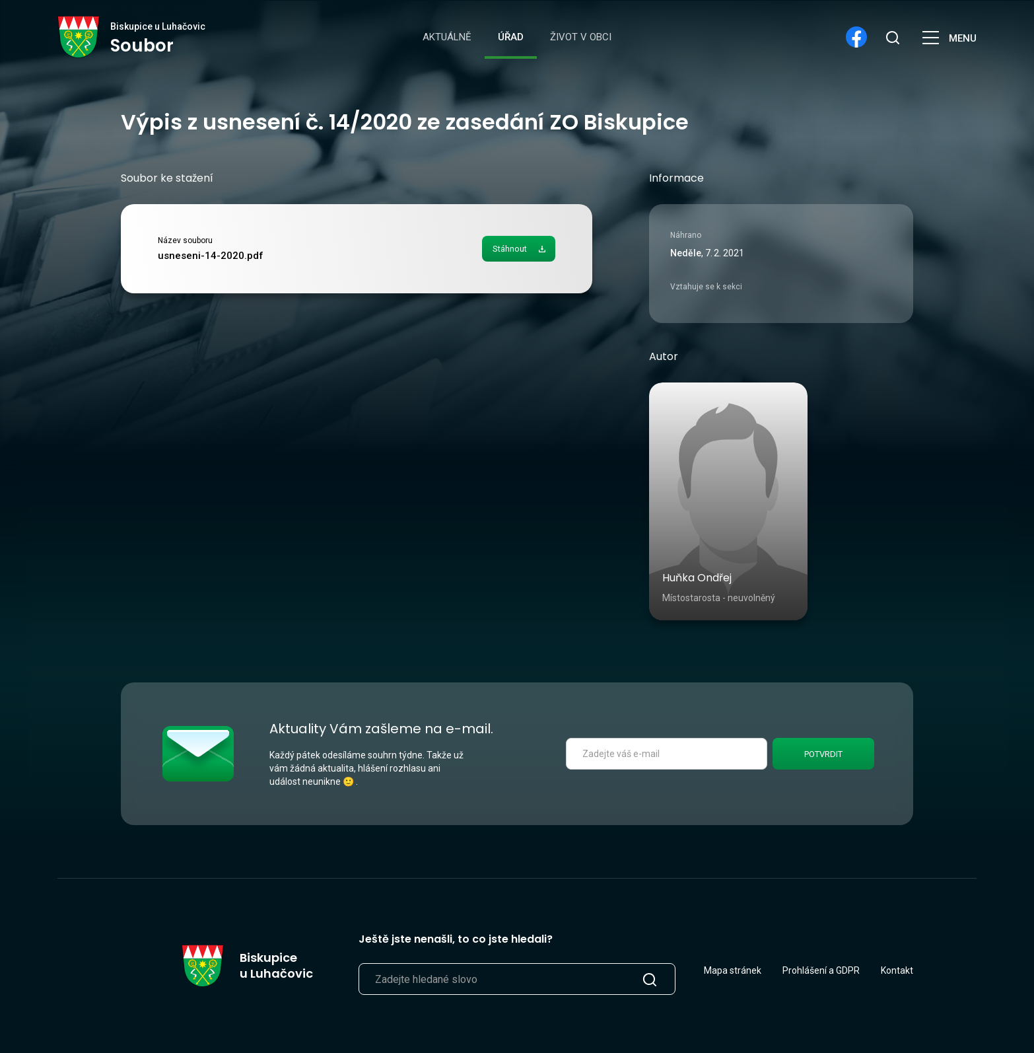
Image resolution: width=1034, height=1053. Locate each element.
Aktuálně (447, 37)
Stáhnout (510, 249)
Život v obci (580, 37)
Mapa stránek (732, 970)
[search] (892, 37)
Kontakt (897, 970)
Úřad (511, 37)
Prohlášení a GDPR (821, 970)
